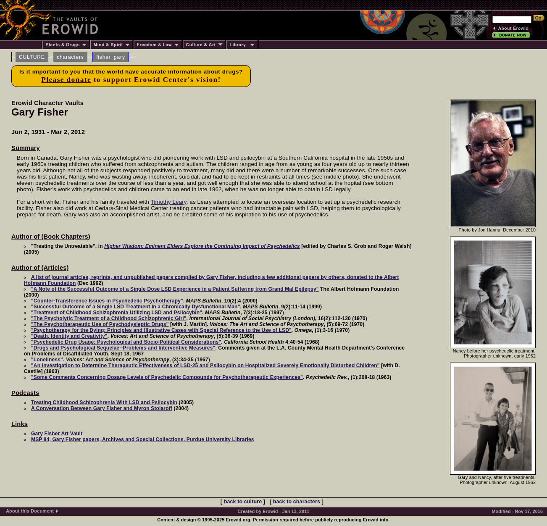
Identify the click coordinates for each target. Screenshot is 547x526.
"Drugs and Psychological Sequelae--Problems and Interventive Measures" (123, 348)
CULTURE (32, 57)
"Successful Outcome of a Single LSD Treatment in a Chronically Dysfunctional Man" (135, 307)
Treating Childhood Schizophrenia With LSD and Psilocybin (104, 402)
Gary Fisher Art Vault (56, 434)
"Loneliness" (47, 360)
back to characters (296, 502)
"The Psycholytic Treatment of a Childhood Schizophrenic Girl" (109, 318)
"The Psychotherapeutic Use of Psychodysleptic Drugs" (100, 324)
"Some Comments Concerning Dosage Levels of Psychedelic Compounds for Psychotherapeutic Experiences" (167, 377)
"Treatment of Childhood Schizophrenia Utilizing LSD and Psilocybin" (116, 313)
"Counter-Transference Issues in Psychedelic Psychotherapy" (107, 301)
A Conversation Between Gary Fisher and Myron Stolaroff (101, 408)
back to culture (243, 502)
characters (70, 57)
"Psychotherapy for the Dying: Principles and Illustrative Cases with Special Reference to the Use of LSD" (161, 330)
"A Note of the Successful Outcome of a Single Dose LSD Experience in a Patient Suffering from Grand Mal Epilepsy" (175, 289)
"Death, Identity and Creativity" (69, 336)
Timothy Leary (169, 202)
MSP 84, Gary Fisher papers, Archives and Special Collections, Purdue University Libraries (142, 439)
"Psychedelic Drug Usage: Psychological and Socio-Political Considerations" (126, 342)
